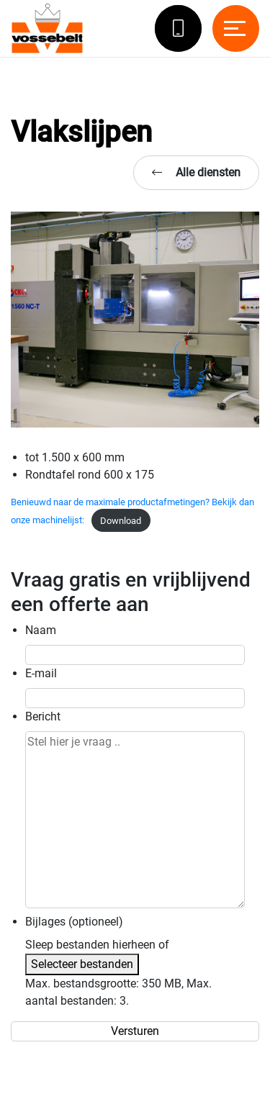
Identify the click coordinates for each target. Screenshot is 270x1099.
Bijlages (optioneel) (74, 921)
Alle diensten (196, 172)
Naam (40, 630)
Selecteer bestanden (82, 964)
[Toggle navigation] (235, 28)
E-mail (41, 673)
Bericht (42, 716)
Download (120, 520)
